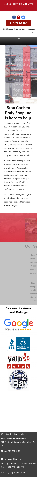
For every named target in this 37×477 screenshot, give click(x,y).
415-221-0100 (26, 3)
